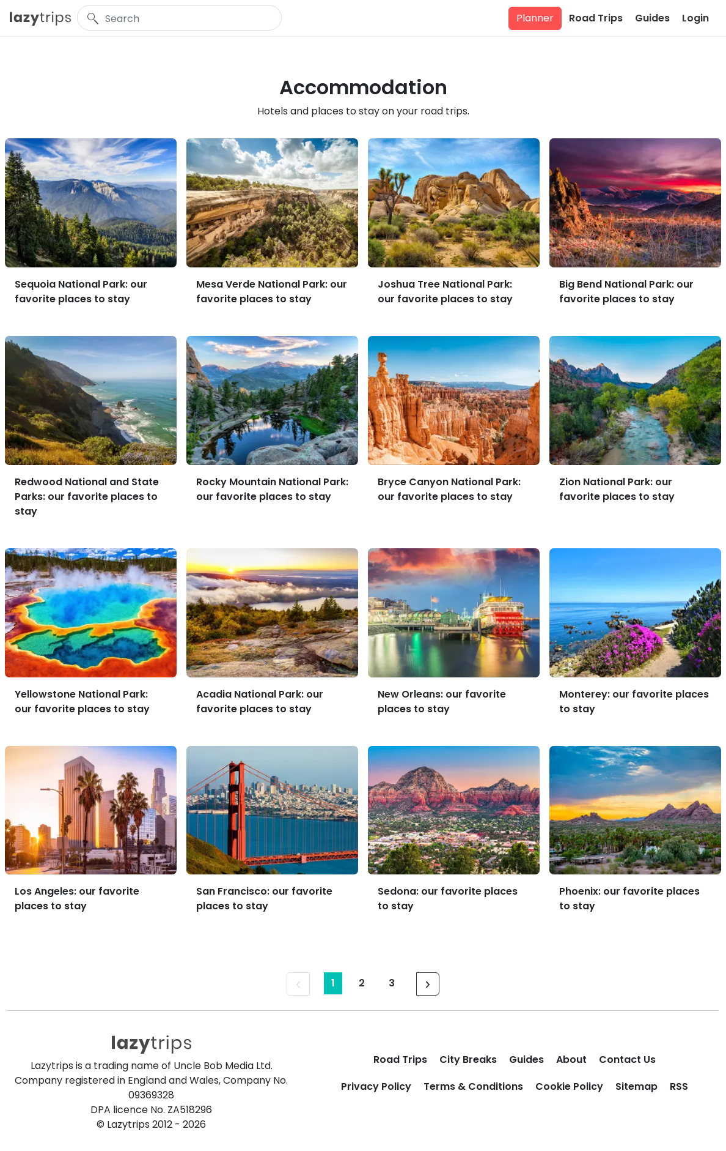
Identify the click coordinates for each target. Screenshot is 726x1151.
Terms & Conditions (473, 1086)
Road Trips (596, 18)
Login (695, 18)
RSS (679, 1086)
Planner (535, 18)
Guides (652, 18)
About (571, 1059)
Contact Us (627, 1059)
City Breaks (468, 1059)
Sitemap (636, 1086)
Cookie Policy (569, 1086)
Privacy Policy (376, 1086)
